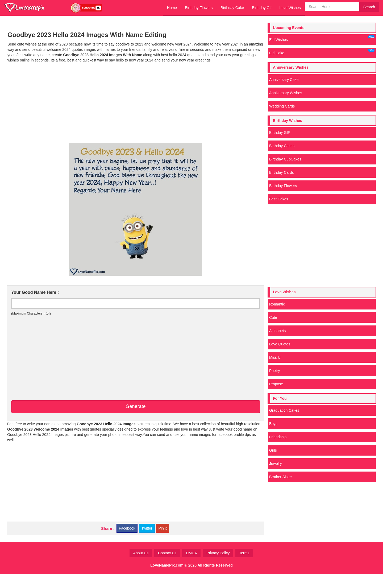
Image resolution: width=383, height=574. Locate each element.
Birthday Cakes (281, 146)
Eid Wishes (321, 38)
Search (369, 7)
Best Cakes (278, 199)
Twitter (146, 528)
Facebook (127, 528)
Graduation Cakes (284, 410)
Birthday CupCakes (285, 159)
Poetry (274, 371)
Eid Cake (321, 52)
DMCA (191, 553)
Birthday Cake (232, 8)
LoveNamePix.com (167, 565)
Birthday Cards (281, 172)
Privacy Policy (218, 553)
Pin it (163, 528)
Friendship (277, 437)
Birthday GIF (279, 132)
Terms (244, 553)
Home (172, 8)
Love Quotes (279, 344)
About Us (141, 553)
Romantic (277, 304)
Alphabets (277, 331)
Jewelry (275, 463)
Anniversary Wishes (285, 93)
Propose (276, 384)
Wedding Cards (282, 106)
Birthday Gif (261, 8)
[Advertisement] (135, 102)
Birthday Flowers (199, 8)
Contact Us (167, 553)
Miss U (275, 357)
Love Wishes (290, 8)
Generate (135, 406)
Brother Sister (280, 477)
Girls (273, 450)
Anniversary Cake (284, 79)
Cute (273, 317)
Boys (273, 424)
